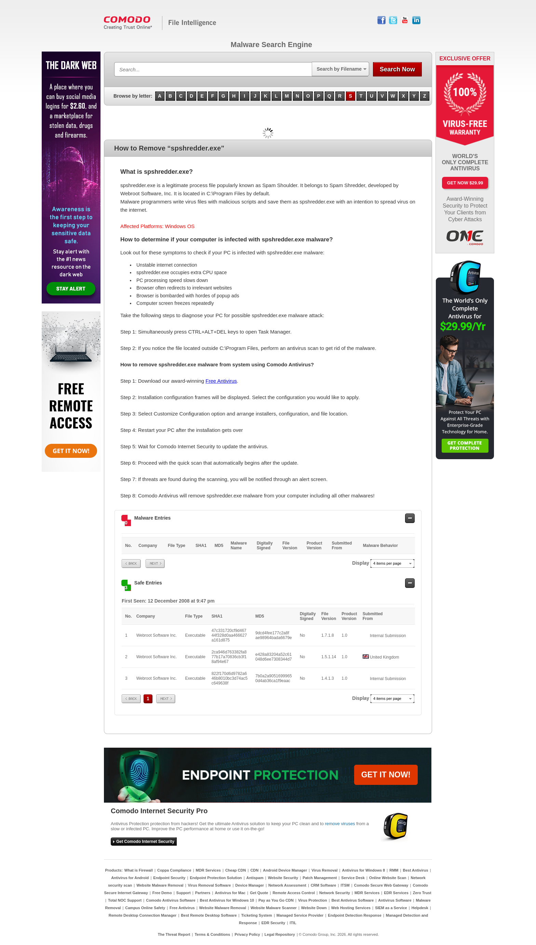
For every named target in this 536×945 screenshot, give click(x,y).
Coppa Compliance (174, 870)
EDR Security (273, 923)
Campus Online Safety (145, 908)
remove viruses (340, 823)
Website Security (283, 878)
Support (183, 893)
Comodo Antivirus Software (170, 900)
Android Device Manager (285, 870)
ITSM (344, 885)
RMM (393, 870)
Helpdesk (420, 908)
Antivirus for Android (130, 878)
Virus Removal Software (209, 885)
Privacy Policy (247, 934)
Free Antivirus (221, 381)
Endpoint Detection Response (354, 915)
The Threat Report (174, 934)
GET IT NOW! (386, 774)
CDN (254, 870)
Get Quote (259, 893)
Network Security (334, 893)
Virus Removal (324, 870)
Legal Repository (280, 934)
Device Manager (249, 885)
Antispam (255, 878)
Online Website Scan (387, 878)
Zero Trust (422, 893)
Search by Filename (339, 69)
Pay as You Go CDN (276, 900)
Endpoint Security (169, 878)
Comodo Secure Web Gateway (381, 885)
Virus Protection (312, 900)
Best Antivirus (415, 870)
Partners (203, 893)
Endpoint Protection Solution (216, 878)
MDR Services (208, 870)
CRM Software (323, 885)
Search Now (397, 69)
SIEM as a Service (391, 908)
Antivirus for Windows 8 (363, 870)
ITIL (293, 923)
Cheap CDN (235, 870)
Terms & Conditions (212, 934)
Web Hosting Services (351, 908)
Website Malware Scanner (274, 908)
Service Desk (353, 878)
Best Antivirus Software (353, 900)
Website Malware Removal (159, 885)
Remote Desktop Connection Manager (143, 915)
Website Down (314, 908)
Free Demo (162, 893)
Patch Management (320, 878)
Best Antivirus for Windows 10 (227, 900)
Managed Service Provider (300, 915)
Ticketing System (256, 915)
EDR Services (396, 893)
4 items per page (387, 563)
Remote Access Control (293, 893)
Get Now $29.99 (465, 182)
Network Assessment (287, 885)
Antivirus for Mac (230, 893)
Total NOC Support (125, 900)
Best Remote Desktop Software (209, 915)
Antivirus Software (394, 900)
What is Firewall (138, 870)
